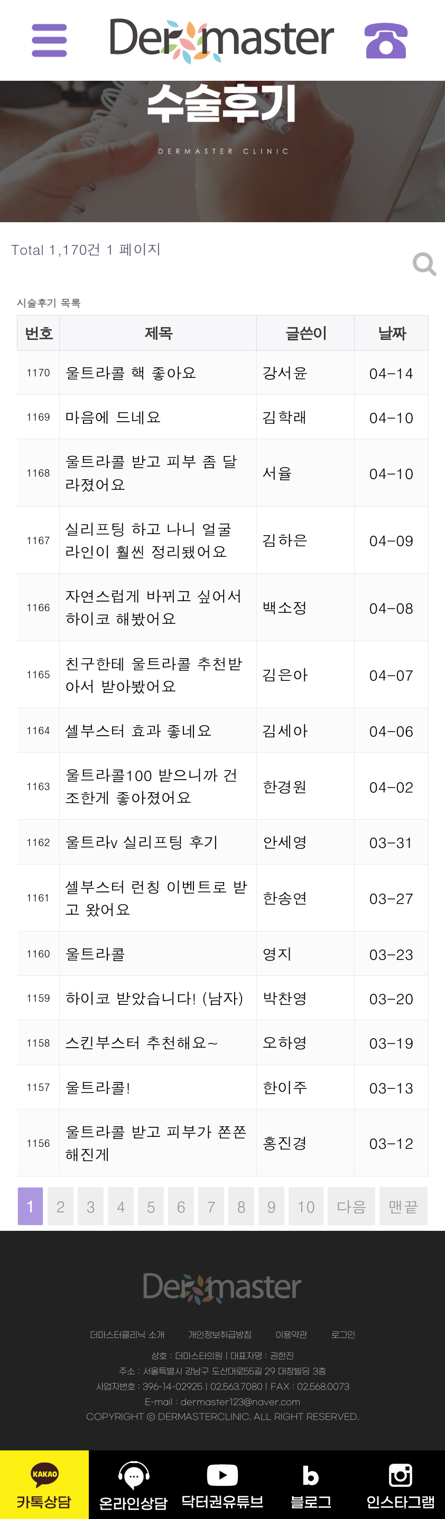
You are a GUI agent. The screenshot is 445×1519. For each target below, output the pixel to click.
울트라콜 (95, 953)
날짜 (391, 333)
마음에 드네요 (113, 417)
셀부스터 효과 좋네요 (138, 730)
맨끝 (403, 1206)
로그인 (343, 1335)
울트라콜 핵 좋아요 (131, 372)
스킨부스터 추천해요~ (142, 1042)
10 (302, 1202)
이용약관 (291, 1335)
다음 (351, 1206)
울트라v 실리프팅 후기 (142, 841)
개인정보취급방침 (220, 1335)
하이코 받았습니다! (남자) (154, 998)
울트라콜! (98, 1087)
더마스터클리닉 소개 (127, 1335)
